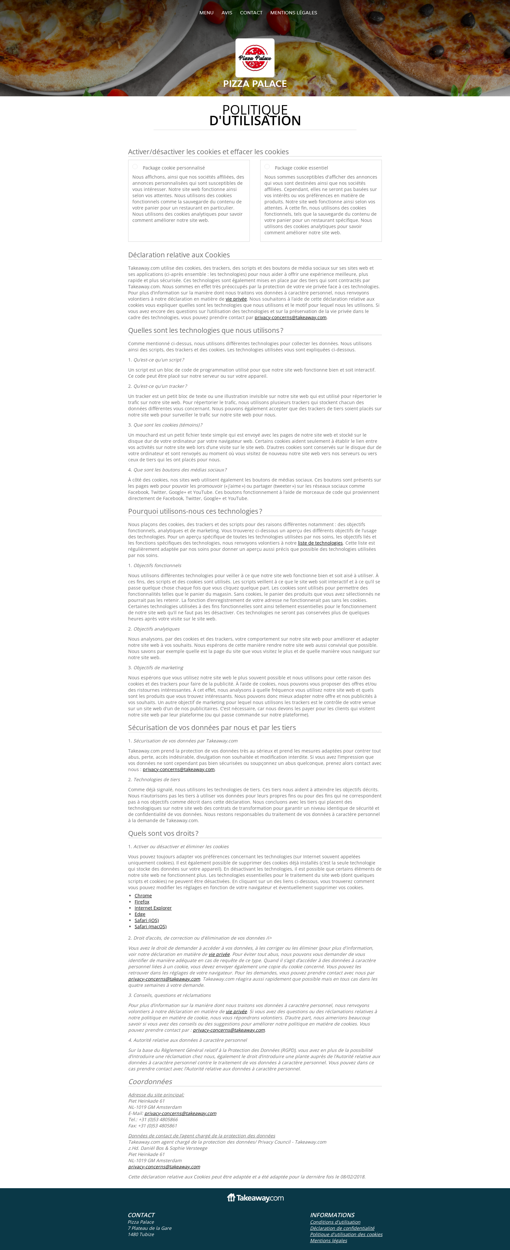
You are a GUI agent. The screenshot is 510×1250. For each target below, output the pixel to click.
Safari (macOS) (151, 926)
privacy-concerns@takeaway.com (291, 317)
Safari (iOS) (147, 920)
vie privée (236, 299)
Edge (140, 914)
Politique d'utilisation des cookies (346, 1234)
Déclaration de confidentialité (342, 1228)
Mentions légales (293, 12)
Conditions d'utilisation (335, 1222)
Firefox (142, 902)
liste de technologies (320, 543)
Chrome (143, 895)
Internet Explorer (153, 908)
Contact (251, 12)
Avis (226, 12)
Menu (206, 12)
